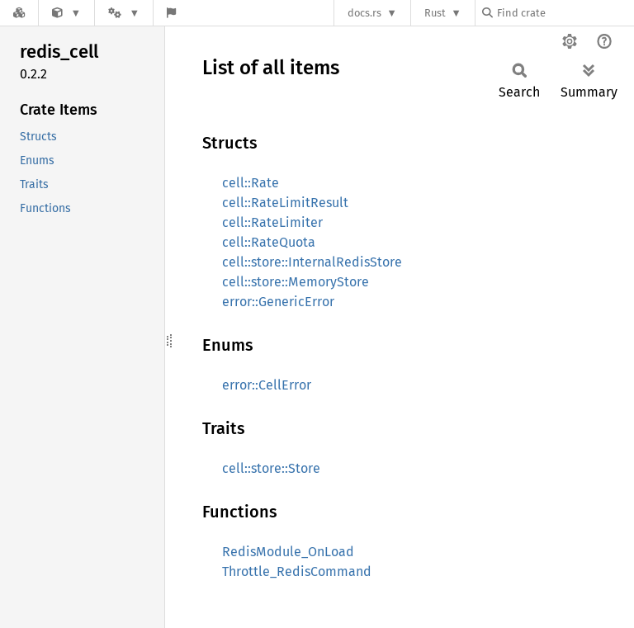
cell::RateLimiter (272, 222)
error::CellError (266, 385)
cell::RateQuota (268, 242)
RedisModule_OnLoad (288, 552)
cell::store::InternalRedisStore (312, 262)
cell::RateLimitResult (285, 202)
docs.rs (364, 13)
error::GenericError (278, 301)
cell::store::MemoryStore (295, 282)
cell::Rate (250, 183)
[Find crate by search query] (564, 13)
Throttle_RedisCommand (296, 571)
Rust (435, 13)
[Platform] (124, 13)
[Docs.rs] (19, 13)
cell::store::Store (271, 468)
